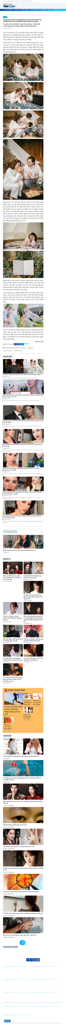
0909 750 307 (8, 1017)
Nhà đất (7, 968)
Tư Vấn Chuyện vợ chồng (12, 984)
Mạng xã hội (8, 972)
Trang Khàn (30, 348)
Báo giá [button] (7, 1021)
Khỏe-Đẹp (17, 9)
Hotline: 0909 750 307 (26, 1)
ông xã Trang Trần (8, 350)
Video (49, 9)
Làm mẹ (35, 984)
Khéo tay (7, 996)
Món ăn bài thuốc (10, 994)
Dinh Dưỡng (44, 9)
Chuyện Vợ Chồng (25, 9)
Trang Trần (23, 348)
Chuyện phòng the (10, 981)
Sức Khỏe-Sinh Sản (35, 9)
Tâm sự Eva (8, 983)
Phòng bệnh (36, 970)
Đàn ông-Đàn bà (38, 981)
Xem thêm (22, 942)
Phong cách (36, 972)
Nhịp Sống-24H (9, 9)
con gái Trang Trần (18, 350)
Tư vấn (35, 983)
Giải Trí (5, 17)
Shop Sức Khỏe (56, 9)
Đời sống (7, 970)
